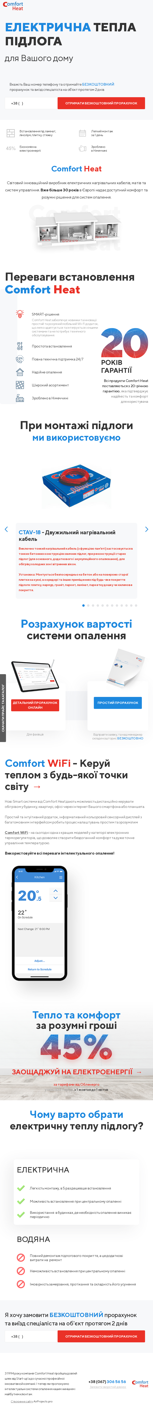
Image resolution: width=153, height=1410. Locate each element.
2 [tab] (88, 605)
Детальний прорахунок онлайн (35, 705)
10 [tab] (126, 605)
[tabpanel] (76, 529)
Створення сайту (22, 1401)
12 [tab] (136, 605)
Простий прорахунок (118, 703)
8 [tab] (117, 605)
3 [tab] (93, 605)
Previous (6, 529)
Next (146, 529)
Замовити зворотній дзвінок (108, 1386)
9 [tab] (122, 605)
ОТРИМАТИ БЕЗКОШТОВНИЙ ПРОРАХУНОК (101, 103)
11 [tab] (131, 605)
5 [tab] (102, 605)
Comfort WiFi (16, 832)
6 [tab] (107, 605)
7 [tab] (112, 605)
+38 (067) (107, 1381)
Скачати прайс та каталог (3, 708)
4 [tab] (98, 605)
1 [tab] (83, 605)
